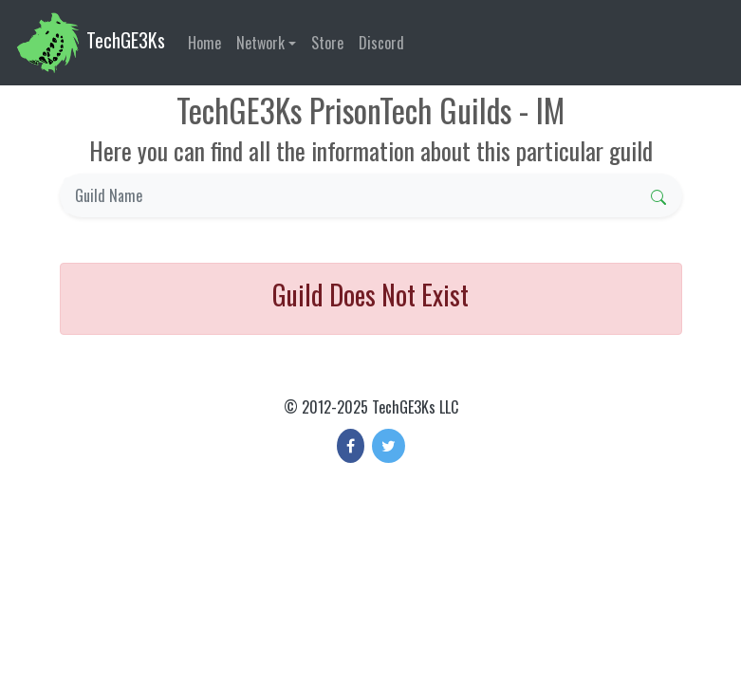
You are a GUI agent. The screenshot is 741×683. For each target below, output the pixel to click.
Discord (381, 42)
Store (327, 42)
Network (260, 42)
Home (204, 42)
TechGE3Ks (90, 42)
